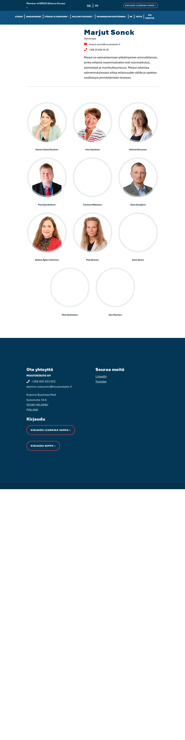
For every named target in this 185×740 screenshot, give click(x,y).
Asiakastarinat (33, 16)
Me (131, 16)
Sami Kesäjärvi (138, 204)
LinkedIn (101, 433)
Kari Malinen (115, 314)
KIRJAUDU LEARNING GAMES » (140, 5)
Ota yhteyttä (149, 16)
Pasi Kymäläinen (47, 204)
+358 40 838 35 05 (96, 49)
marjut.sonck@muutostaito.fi (102, 44)
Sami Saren (138, 259)
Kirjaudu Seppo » (43, 503)
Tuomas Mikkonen (92, 204)
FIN (89, 5)
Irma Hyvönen (92, 149)
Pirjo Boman (92, 259)
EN (96, 5)
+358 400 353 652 (41, 438)
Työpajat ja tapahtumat (55, 16)
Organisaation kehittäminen (111, 16)
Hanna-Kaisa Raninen (46, 149)
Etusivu (19, 16)
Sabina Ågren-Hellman (47, 259)
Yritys (139, 16)
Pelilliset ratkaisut (82, 16)
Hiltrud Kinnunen (138, 149)
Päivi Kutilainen (70, 314)
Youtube (100, 438)
